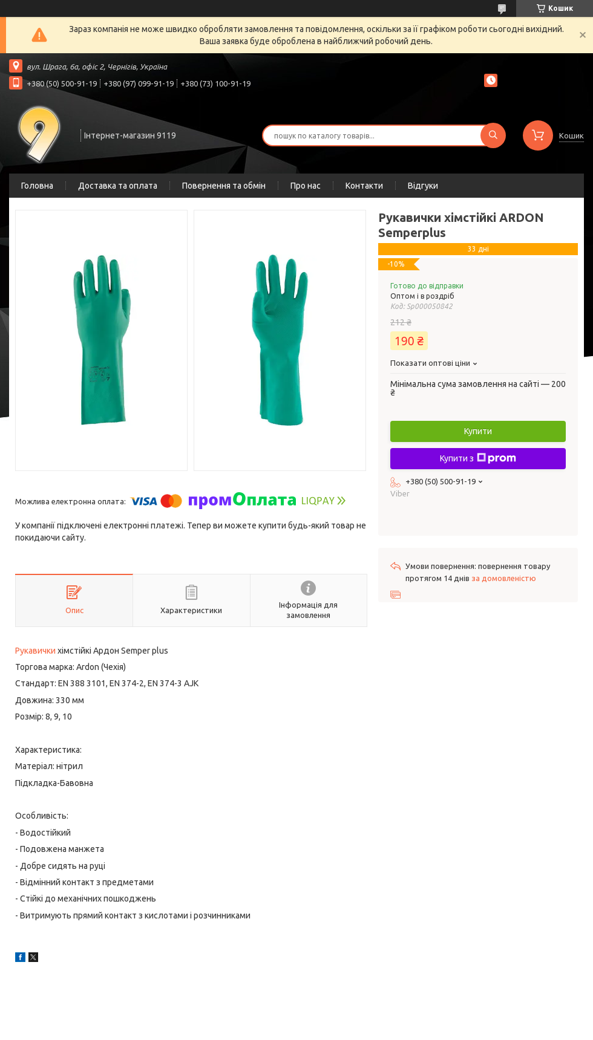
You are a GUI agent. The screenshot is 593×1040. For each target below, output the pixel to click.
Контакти (364, 185)
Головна (37, 185)
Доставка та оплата (117, 185)
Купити (478, 431)
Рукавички (35, 650)
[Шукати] (493, 135)
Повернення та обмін (224, 185)
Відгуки (423, 185)
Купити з (478, 458)
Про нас (305, 185)
